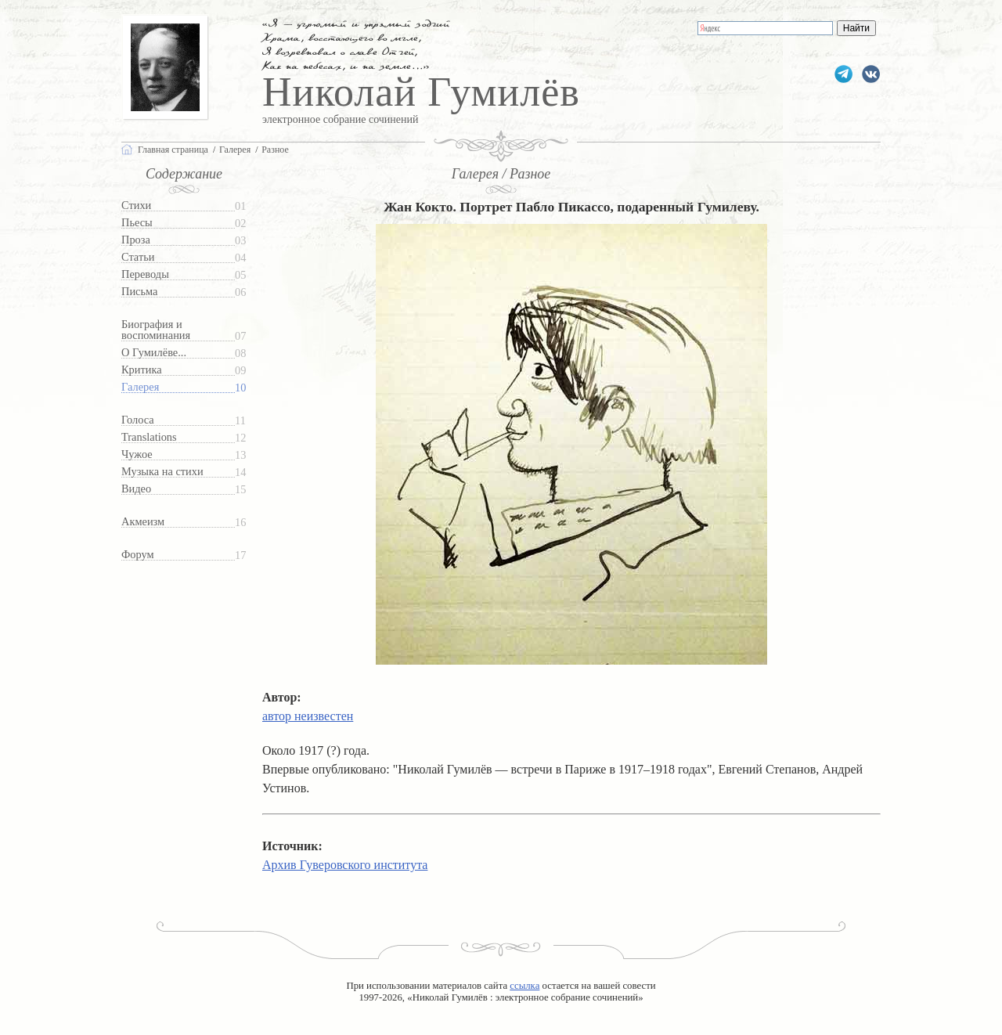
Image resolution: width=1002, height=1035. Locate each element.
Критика (141, 370)
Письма (139, 292)
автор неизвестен (307, 716)
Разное (275, 149)
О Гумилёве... (153, 353)
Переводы (145, 274)
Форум (137, 555)
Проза (135, 240)
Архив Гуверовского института (344, 864)
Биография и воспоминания (155, 330)
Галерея (140, 387)
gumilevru (871, 74)
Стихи (136, 205)
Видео (136, 489)
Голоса (137, 420)
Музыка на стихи (162, 472)
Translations (149, 437)
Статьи (137, 257)
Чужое (137, 454)
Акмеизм (142, 522)
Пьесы (137, 223)
